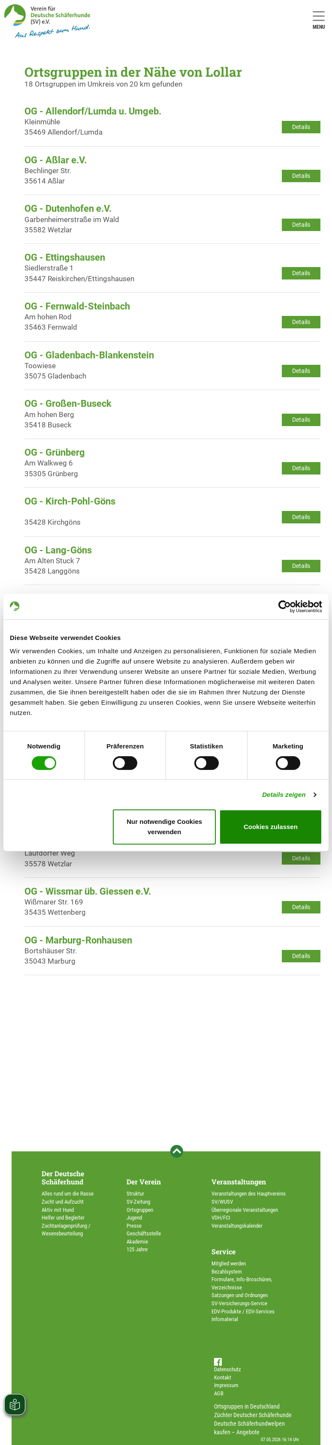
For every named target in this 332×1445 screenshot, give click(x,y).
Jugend (134, 1217)
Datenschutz (227, 1369)
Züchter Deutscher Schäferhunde (253, 1415)
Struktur (135, 1193)
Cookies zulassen (271, 826)
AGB (218, 1393)
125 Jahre (137, 1249)
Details (301, 126)
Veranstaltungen (238, 1181)
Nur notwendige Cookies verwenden (164, 826)
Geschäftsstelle (144, 1233)
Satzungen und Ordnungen (239, 1295)
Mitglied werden (228, 1263)
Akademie (137, 1241)
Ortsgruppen (140, 1210)
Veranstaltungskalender (237, 1226)
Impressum (226, 1385)
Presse (134, 1226)
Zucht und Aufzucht (63, 1202)
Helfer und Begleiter (63, 1217)
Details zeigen (283, 794)
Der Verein (144, 1181)
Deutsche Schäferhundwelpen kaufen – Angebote (249, 1428)
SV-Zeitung (138, 1202)
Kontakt (222, 1377)
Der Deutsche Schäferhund (63, 1177)
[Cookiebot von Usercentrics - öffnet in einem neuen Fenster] (284, 606)
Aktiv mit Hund (58, 1210)
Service (223, 1251)
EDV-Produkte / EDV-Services (243, 1311)
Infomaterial (224, 1319)
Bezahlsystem (226, 1271)
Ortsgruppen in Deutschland (247, 1406)
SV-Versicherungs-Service (239, 1303)
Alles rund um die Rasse (68, 1193)
